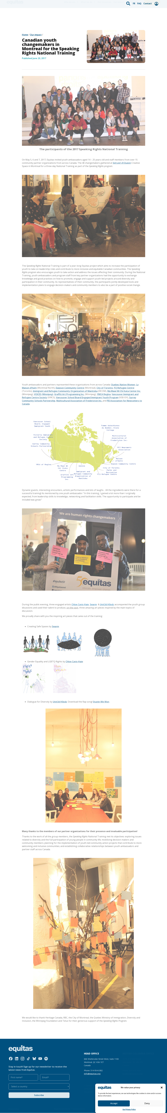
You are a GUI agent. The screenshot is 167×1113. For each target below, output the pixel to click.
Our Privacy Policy (129, 1109)
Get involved (134, 14)
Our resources (104, 13)
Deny (147, 1103)
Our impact (118, 13)
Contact (147, 3)
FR (135, 3)
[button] (161, 1087)
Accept (113, 1103)
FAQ (140, 3)
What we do (88, 14)
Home (25, 34)
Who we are (71, 14)
